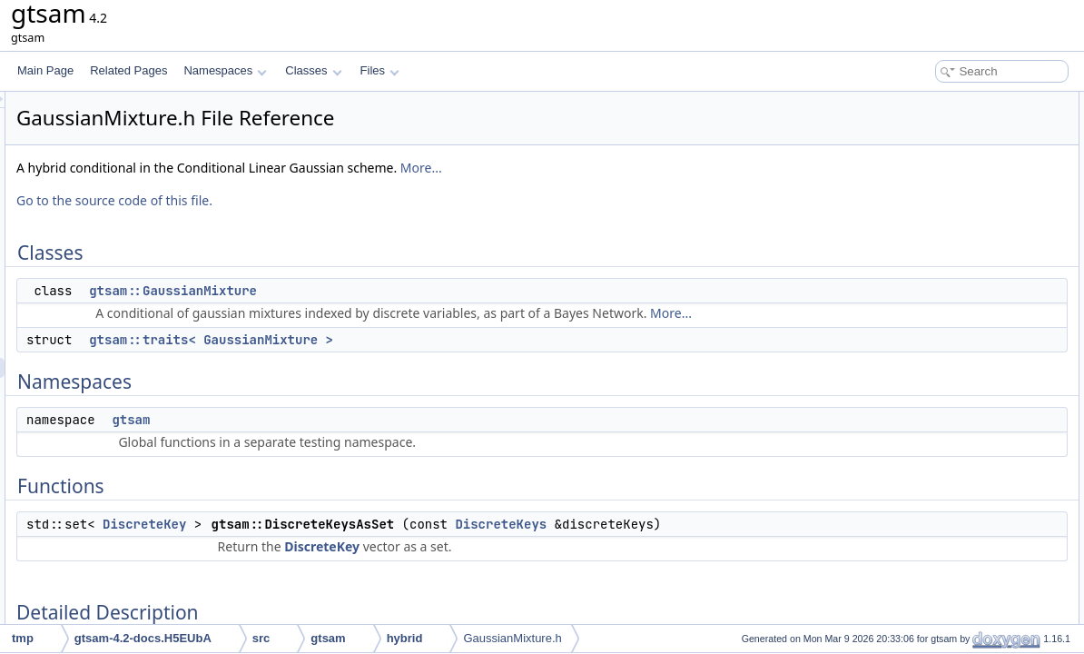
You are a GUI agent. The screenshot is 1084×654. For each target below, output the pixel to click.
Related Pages (128, 70)
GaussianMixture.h (512, 638)
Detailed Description (930, 241)
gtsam (358, 439)
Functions (905, 201)
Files (379, 70)
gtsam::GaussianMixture (400, 290)
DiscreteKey (371, 544)
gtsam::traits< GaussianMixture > (438, 360)
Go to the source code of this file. (341, 200)
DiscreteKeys (728, 544)
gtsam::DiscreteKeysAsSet (960, 221)
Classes (313, 70)
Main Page (45, 70)
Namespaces (224, 70)
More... (648, 167)
